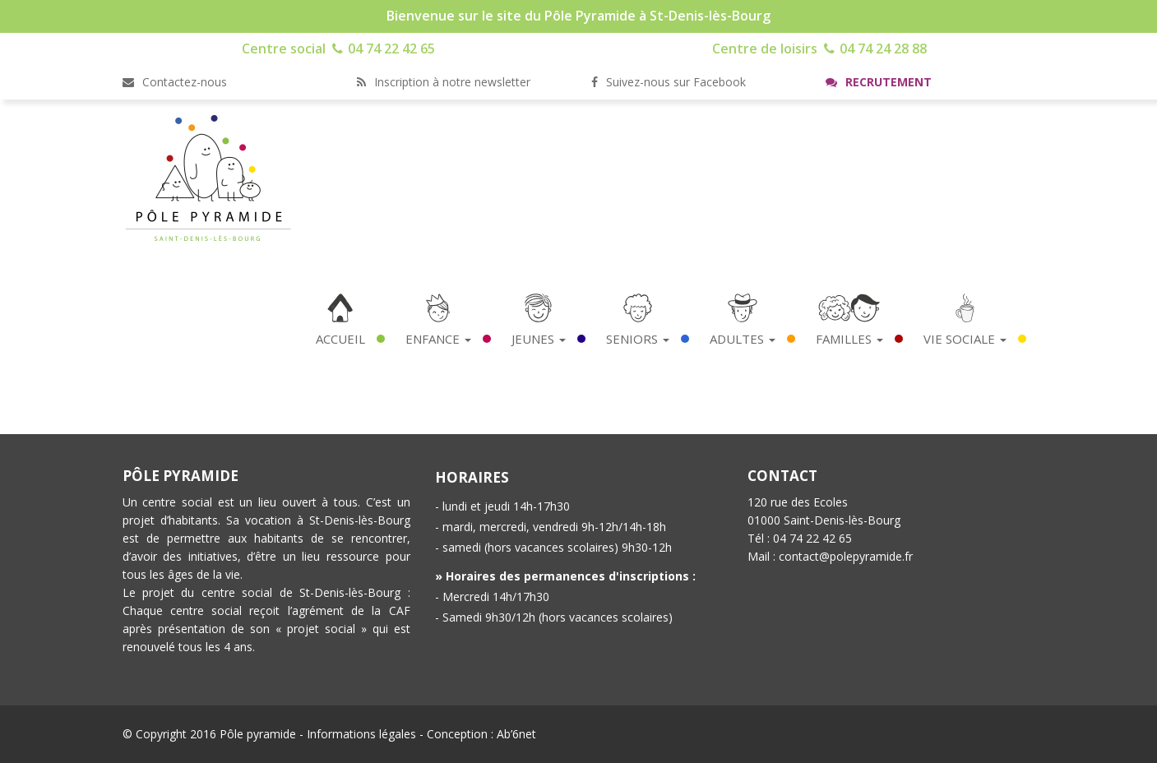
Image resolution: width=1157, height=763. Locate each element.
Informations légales (361, 734)
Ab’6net (516, 734)
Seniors (637, 339)
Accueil (340, 339)
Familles (849, 339)
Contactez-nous (175, 82)
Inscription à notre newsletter (443, 82)
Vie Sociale (965, 339)
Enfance (438, 339)
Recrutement (879, 82)
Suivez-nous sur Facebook (668, 82)
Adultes (742, 339)
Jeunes (538, 339)
